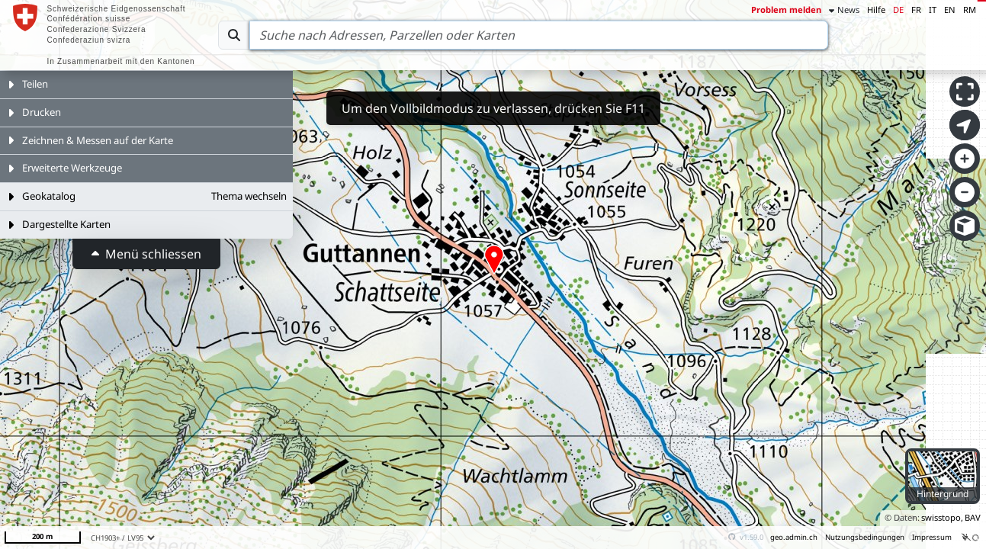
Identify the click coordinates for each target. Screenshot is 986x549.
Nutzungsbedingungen (864, 537)
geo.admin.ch (793, 537)
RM (969, 9)
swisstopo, (942, 517)
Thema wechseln (249, 196)
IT (932, 9)
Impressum (932, 537)
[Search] (538, 35)
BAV (973, 517)
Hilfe (876, 9)
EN (949, 9)
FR (916, 9)
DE (898, 9)
